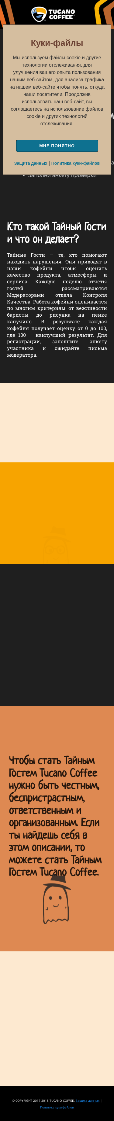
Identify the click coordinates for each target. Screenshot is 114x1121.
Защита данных (30, 163)
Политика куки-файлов (75, 163)
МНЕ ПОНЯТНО (57, 145)
